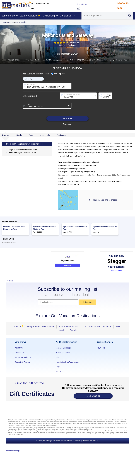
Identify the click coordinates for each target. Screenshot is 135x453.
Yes (54, 73)
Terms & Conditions (23, 357)
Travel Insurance (63, 353)
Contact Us (19, 353)
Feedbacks (61, 135)
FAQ (58, 367)
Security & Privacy (22, 362)
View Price (67, 118)
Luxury (17, 326)
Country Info (45, 135)
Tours (31, 135)
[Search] (104, 15)
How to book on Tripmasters (67, 362)
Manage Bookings (63, 348)
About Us (19, 348)
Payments (101, 348)
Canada (73, 330)
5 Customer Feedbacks (67, 45)
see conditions (116, 270)
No (62, 73)
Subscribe (87, 302)
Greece (11, 22)
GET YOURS (93, 396)
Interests (59, 372)
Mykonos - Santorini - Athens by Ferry (75, 228)
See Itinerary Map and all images (103, 200)
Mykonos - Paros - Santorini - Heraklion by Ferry (14, 228)
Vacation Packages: (13, 451)
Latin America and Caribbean (97, 326)
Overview (5, 135)
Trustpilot (9, 281)
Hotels (19, 135)
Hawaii (61, 330)
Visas (58, 357)
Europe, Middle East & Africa (40, 326)
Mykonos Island (21, 22)
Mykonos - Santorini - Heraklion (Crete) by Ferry (44, 228)
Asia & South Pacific (68, 326)
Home (4, 22)
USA (118, 326)
